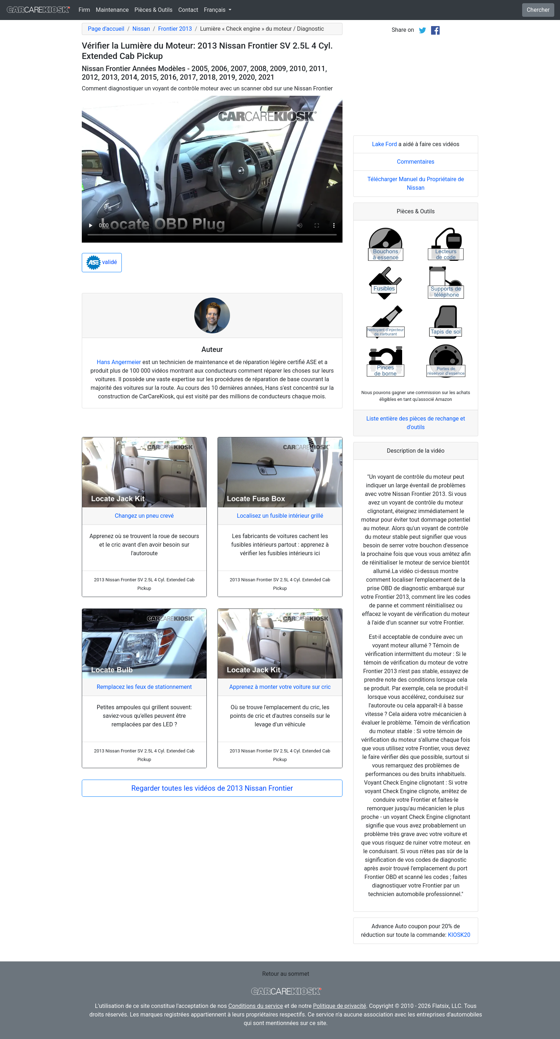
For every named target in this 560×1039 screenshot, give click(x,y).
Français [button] (215, 9)
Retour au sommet (285, 973)
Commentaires (416, 161)
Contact (188, 9)
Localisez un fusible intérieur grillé (280, 515)
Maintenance (112, 9)
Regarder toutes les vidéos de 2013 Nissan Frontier (212, 788)
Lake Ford (384, 144)
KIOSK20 (459, 934)
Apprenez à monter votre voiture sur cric (280, 686)
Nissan (141, 28)
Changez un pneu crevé (144, 515)
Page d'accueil (106, 28)
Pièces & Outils (154, 9)
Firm (84, 9)
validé (101, 262)
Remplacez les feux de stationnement (144, 686)
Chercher (538, 9)
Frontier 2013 (175, 28)
